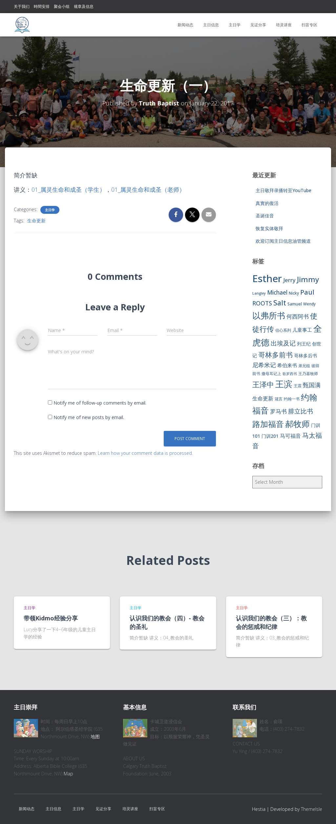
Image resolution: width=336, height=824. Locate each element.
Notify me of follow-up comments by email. (99, 403)
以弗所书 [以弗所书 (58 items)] (268, 315)
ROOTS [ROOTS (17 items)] (262, 303)
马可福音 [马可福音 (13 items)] (290, 435)
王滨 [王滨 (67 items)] (283, 384)
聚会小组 (62, 6)
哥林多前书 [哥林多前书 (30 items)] (275, 354)
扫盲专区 (309, 25)
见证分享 (258, 25)
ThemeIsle (311, 809)
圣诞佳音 (265, 215)
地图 (95, 736)
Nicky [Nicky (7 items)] (294, 293)
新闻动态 (185, 25)
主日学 (235, 25)
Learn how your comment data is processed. (145, 453)
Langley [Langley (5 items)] (259, 293)
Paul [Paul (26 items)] (307, 292)
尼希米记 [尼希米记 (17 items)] (264, 365)
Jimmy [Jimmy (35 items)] (308, 279)
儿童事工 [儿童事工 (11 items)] (302, 329)
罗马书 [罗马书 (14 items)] (278, 411)
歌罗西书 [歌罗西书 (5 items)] (290, 373)
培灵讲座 (284, 25)
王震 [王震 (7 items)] (298, 386)
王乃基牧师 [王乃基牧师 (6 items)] (308, 373)
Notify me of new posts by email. (88, 417)
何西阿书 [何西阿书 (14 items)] (297, 316)
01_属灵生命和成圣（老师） (148, 189)
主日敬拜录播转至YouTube (283, 190)
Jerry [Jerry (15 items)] (289, 280)
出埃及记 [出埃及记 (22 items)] (283, 343)
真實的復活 (267, 203)
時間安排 (42, 6)
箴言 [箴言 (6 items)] (279, 398)
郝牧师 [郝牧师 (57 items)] (297, 423)
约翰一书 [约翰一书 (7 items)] (292, 399)
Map (68, 773)
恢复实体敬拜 (269, 228)
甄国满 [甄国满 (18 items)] (312, 385)
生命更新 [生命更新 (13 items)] (262, 398)
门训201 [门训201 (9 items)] (270, 436)
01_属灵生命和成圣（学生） (68, 189)
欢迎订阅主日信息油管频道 (283, 241)
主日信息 (211, 25)
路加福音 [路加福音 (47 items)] (268, 424)
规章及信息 (84, 6)
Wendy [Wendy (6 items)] (309, 303)
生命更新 (36, 220)
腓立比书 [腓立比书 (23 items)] (300, 411)
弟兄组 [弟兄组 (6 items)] (304, 365)
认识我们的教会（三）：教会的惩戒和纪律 (271, 622)
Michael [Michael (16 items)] (277, 292)
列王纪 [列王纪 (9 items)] (304, 344)
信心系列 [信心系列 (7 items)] (283, 330)
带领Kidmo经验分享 (51, 618)
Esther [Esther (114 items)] (267, 278)
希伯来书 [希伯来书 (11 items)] (287, 365)
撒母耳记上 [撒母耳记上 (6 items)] (271, 373)
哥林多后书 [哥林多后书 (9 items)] (305, 355)
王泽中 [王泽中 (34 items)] (263, 384)
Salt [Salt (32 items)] (279, 302)
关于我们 (22, 6)
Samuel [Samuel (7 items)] (294, 304)
